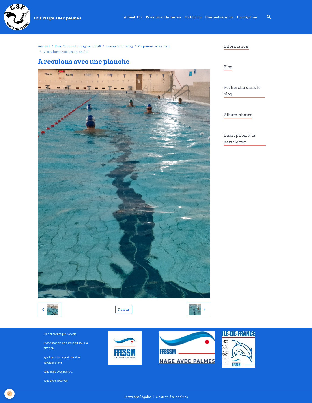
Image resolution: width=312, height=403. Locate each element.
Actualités (133, 17)
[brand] (43, 17)
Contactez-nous (219, 17)
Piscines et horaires (163, 17)
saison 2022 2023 (119, 46)
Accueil (44, 46)
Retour (123, 309)
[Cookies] (9, 394)
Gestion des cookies (172, 397)
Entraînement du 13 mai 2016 (78, 46)
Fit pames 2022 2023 (154, 46)
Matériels (193, 17)
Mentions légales (137, 397)
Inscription (247, 17)
